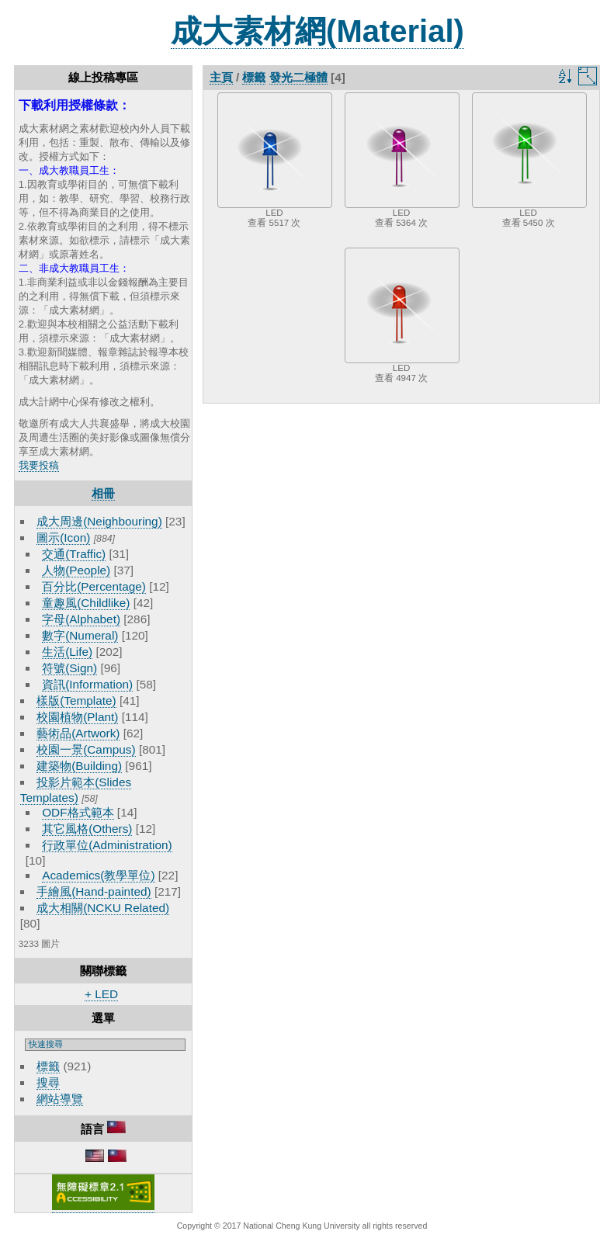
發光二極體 (298, 77)
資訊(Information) (87, 684)
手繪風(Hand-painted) (93, 891)
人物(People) (76, 570)
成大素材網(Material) (317, 31)
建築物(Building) (79, 765)
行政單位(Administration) (107, 844)
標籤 (48, 1066)
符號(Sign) (69, 667)
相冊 (103, 493)
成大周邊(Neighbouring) (99, 521)
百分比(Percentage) (94, 586)
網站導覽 (59, 1098)
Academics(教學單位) (98, 875)
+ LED (101, 993)
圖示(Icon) (63, 537)
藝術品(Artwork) (78, 733)
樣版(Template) (76, 700)
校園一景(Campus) (85, 749)
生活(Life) (67, 651)
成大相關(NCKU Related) (102, 907)
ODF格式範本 (77, 812)
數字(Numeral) (80, 635)
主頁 (221, 77)
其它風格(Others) (87, 828)
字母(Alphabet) (81, 619)
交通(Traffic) (74, 553)
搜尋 (48, 1082)
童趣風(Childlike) (86, 602)
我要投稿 (39, 465)
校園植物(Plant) (77, 716)
